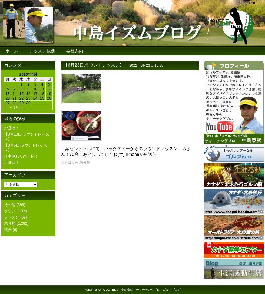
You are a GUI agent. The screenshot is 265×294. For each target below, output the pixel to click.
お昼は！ (11, 128)
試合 (8, 229)
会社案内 (74, 51)
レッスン (11, 217)
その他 (9, 205)
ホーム (11, 51)
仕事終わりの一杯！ (21, 156)
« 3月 (14, 107)
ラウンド (11, 211)
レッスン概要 (42, 51)
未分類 (9, 223)
